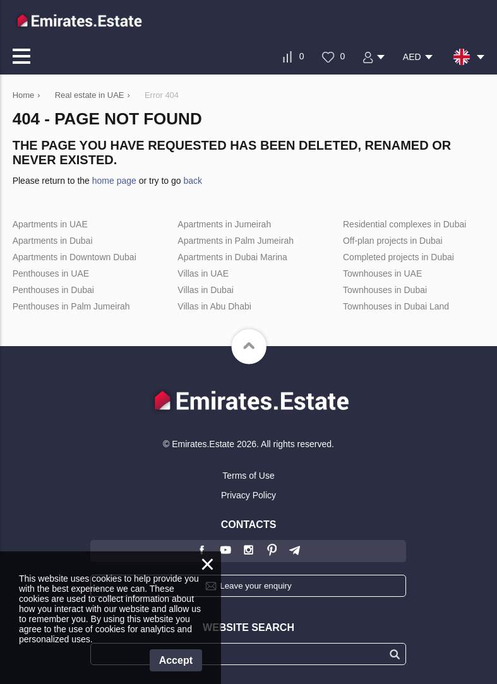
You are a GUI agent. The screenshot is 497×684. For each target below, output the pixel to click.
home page (114, 181)
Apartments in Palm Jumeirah (235, 241)
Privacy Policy (248, 495)
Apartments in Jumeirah (224, 224)
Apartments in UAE (50, 224)
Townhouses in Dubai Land (396, 306)
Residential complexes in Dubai (404, 224)
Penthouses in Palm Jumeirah (71, 306)
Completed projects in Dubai (398, 257)
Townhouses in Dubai (385, 290)
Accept (176, 660)
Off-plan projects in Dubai (393, 241)
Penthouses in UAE (51, 273)
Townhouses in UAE (382, 273)
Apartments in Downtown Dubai (74, 257)
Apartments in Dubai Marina (232, 257)
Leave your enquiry (255, 586)
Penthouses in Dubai (53, 290)
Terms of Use (248, 476)
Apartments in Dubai (53, 241)
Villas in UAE (203, 273)
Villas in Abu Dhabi (214, 306)
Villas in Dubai (205, 290)
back (193, 181)
